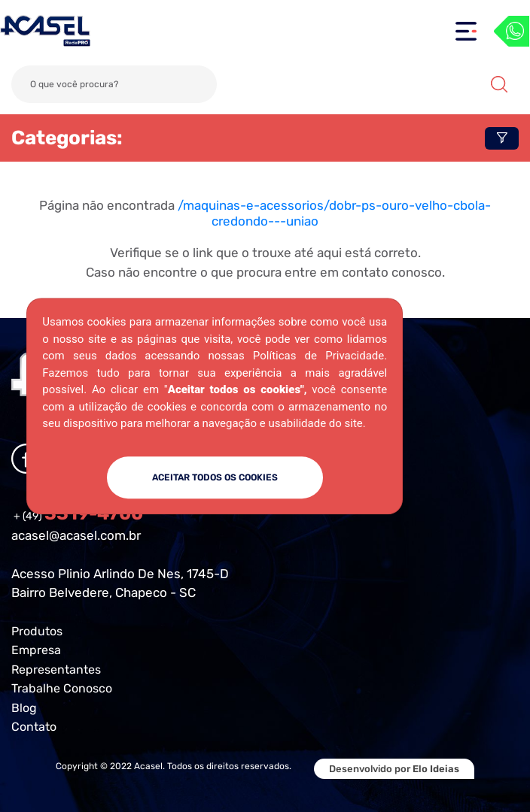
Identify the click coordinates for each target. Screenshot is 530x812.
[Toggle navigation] (466, 31)
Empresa (36, 650)
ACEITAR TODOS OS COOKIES (215, 477)
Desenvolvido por (394, 768)
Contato (33, 727)
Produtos (36, 631)
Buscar (499, 84)
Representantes (56, 669)
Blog (24, 708)
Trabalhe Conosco (61, 688)
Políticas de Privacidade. (320, 355)
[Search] (114, 84)
